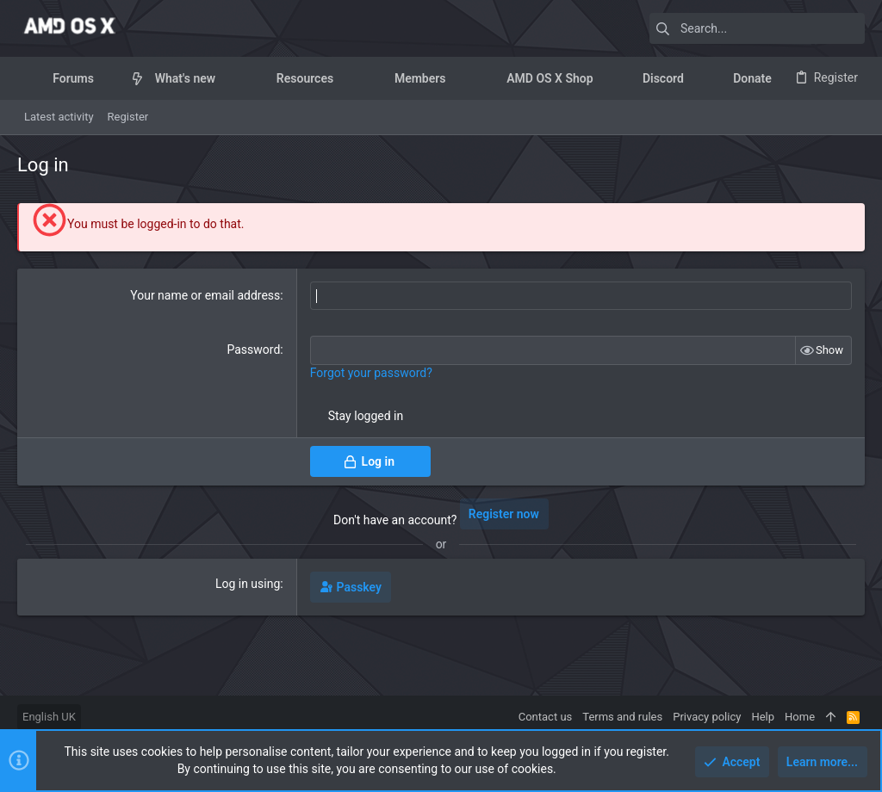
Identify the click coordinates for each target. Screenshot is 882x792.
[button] (107, 78)
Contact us (546, 716)
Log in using (247, 584)
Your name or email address (205, 295)
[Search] (757, 28)
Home (800, 716)
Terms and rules (622, 716)
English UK (49, 716)
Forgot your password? (371, 373)
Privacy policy (707, 716)
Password (253, 349)
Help (762, 716)
